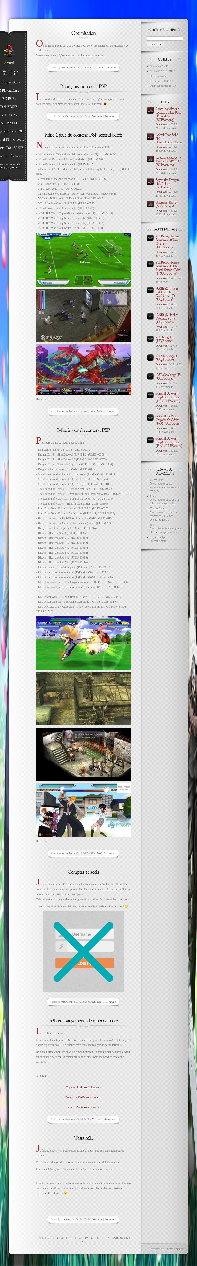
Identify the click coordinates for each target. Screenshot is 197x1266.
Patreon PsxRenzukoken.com (83, 1107)
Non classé (97, 67)
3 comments (110, 1219)
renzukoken (66, 67)
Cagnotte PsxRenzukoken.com (83, 1087)
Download (162, 124)
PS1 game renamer (159, 76)
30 (98, 1237)
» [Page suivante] (109, 1237)
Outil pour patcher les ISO (163, 85)
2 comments (110, 411)
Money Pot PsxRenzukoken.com (83, 1097)
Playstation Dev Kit (159, 66)
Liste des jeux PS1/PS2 (161, 80)
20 (92, 1237)
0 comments (110, 67)
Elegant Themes (173, 1248)
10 (86, 1237)
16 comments (109, 1001)
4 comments (110, 1119)
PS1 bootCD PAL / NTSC (162, 71)
